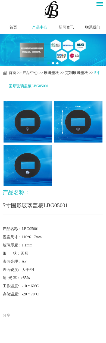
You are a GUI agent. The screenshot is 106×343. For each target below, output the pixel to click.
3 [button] (57, 63)
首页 (13, 27)
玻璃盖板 (51, 73)
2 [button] (53, 63)
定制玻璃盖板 (76, 73)
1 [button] (48, 63)
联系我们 (92, 27)
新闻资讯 (66, 27)
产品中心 (39, 27)
